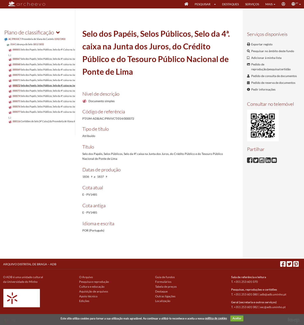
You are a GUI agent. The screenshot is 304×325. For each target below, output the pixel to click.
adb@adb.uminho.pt (273, 294)
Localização (162, 301)
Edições (84, 301)
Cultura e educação (91, 286)
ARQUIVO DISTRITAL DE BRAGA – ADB (29, 264)
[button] (216, 4)
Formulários (163, 281)
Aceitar (236, 318)
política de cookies (216, 318)
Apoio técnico (88, 296)
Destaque (161, 291)
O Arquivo (86, 277)
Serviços (252, 4)
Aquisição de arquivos (93, 291)
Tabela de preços (166, 286)
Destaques (230, 4)
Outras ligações (165, 296)
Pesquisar (202, 4)
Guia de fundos (165, 277)
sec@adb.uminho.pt (273, 307)
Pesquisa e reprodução (94, 281)
